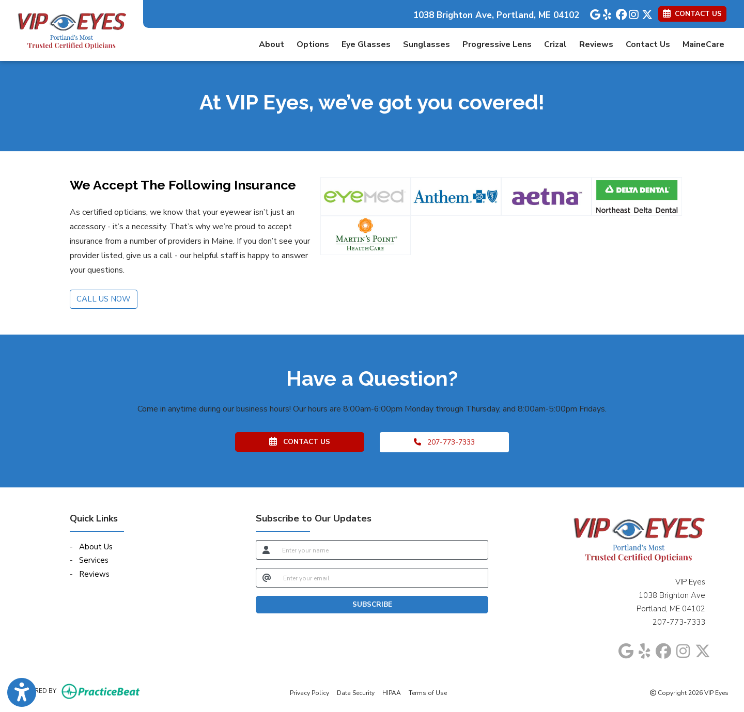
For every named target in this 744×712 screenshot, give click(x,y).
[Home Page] (72, 30)
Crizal (555, 44)
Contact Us (648, 44)
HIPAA (391, 692)
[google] (594, 12)
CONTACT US (299, 442)
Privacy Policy (309, 692)
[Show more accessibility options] (21, 692)
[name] (382, 550)
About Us (96, 547)
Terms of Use (428, 692)
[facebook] (620, 12)
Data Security (356, 692)
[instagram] (633, 12)
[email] (382, 578)
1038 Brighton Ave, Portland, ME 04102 (496, 15)
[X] (645, 12)
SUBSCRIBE (372, 604)
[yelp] (607, 12)
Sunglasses (426, 44)
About (271, 44)
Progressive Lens (497, 44)
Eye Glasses (366, 44)
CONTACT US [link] (692, 14)
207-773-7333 (444, 442)
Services (94, 560)
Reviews (596, 44)
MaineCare (703, 44)
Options (313, 44)
